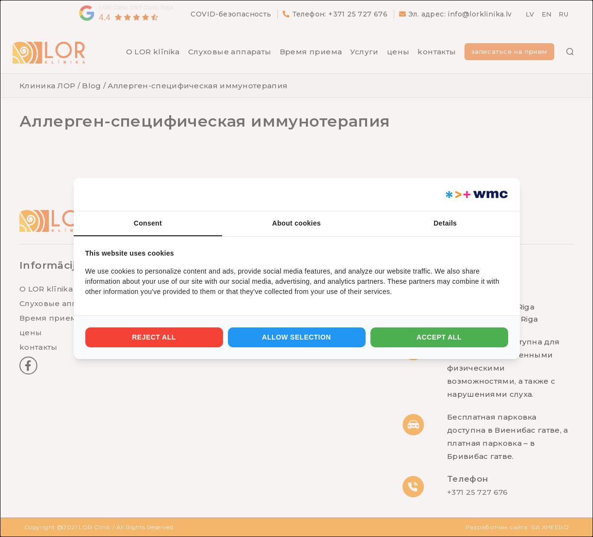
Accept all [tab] (439, 337)
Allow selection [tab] (296, 337)
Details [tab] (445, 223)
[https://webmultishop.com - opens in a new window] (476, 194)
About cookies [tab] (296, 223)
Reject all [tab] (154, 337)
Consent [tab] (148, 223)
